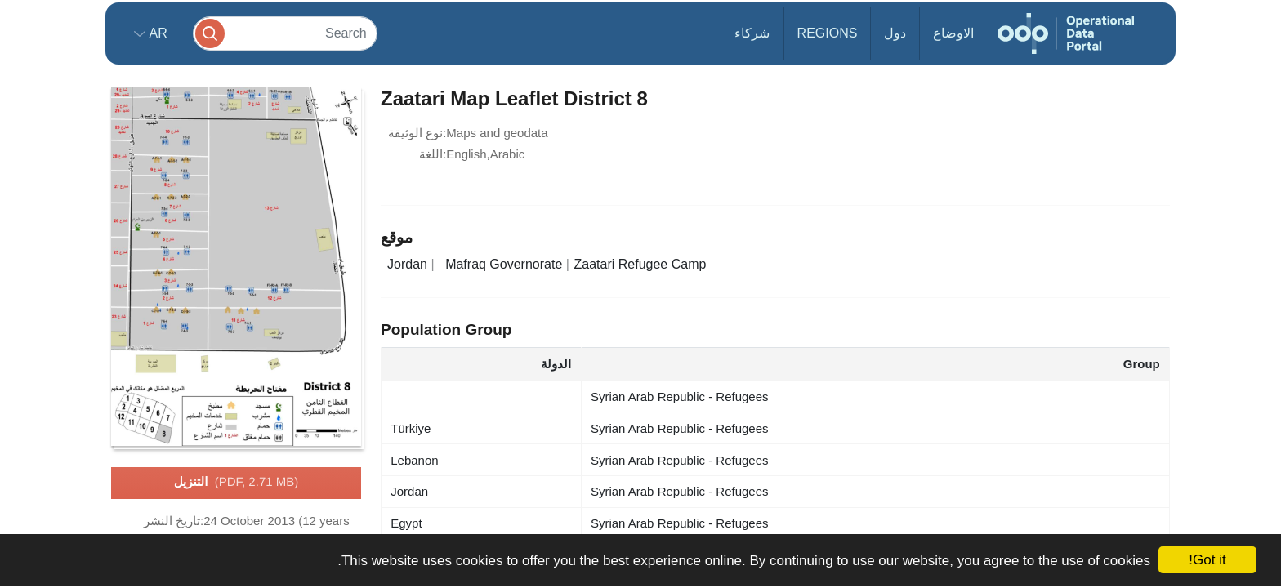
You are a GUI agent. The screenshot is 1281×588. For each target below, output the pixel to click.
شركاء (752, 33)
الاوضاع (953, 33)
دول (895, 33)
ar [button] (156, 33)
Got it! (1207, 560)
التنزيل (236, 482)
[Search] (285, 33)
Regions (827, 33)
